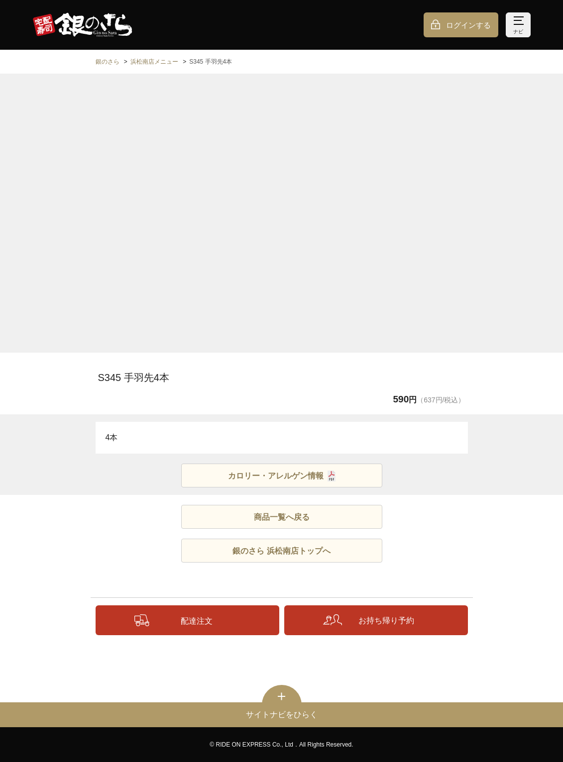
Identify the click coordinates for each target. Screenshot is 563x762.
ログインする (468, 25)
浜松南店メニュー (154, 61)
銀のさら (107, 61)
